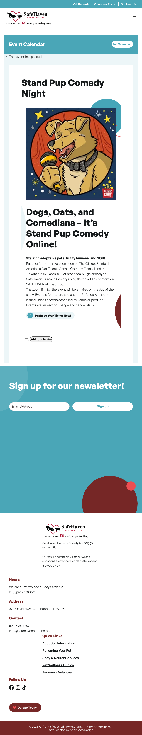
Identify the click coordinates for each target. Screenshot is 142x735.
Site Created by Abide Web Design (71, 729)
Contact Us (128, 4)
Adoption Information (58, 643)
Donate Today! (25, 707)
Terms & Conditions (98, 726)
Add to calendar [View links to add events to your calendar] (41, 339)
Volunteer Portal (105, 4)
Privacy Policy (74, 726)
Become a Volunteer (57, 672)
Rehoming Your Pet (56, 650)
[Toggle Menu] (134, 18)
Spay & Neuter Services (60, 658)
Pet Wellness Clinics (58, 665)
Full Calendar (121, 44)
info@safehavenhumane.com (31, 631)
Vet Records (81, 4)
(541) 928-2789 (19, 625)
